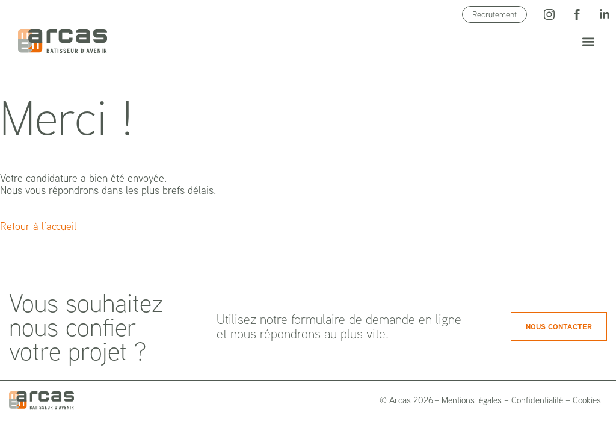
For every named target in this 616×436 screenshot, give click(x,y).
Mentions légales (472, 400)
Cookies (587, 400)
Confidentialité (537, 400)
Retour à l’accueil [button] (38, 226)
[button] (588, 41)
